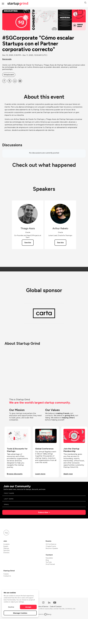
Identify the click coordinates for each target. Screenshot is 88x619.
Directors (6, 552)
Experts (5, 546)
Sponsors (6, 550)
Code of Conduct (55, 606)
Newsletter (49, 558)
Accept (28, 607)
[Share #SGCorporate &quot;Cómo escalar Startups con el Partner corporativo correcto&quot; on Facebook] (4, 81)
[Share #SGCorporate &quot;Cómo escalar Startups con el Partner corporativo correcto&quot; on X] (9, 81)
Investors (6, 544)
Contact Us (7, 576)
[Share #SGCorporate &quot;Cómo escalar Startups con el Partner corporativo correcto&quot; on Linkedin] (15, 81)
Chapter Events (51, 546)
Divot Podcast (50, 564)
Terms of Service (43, 606)
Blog (47, 560)
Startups (6, 548)
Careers (6, 574)
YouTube (49, 562)
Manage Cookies (20, 613)
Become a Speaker (52, 548)
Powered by (44, 614)
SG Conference (51, 544)
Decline (11, 607)
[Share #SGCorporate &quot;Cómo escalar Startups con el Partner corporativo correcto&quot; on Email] (20, 81)
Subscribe (43, 512)
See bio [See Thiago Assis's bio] (27, 242)
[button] (85, 3)
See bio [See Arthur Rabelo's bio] (60, 242)
